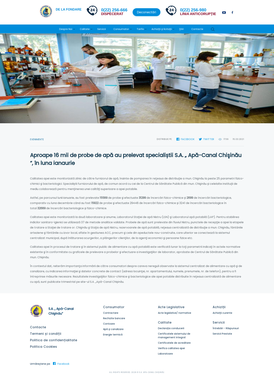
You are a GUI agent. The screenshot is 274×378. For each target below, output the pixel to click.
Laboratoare (165, 353)
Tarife (140, 29)
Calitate (85, 29)
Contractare (110, 313)
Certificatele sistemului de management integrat (174, 335)
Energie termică (112, 334)
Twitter (208, 139)
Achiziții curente (222, 313)
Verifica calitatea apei (171, 348)
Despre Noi (65, 29)
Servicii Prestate (222, 333)
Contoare (109, 323)
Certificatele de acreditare (174, 343)
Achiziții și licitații (162, 29)
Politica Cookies (43, 346)
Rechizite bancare (114, 318)
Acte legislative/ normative (174, 313)
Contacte (197, 29)
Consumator (121, 29)
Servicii (101, 29)
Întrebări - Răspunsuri (226, 328)
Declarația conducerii (171, 328)
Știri (181, 29)
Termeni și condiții (45, 333)
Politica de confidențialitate (53, 340)
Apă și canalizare (113, 329)
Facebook (188, 139)
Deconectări (146, 12)
